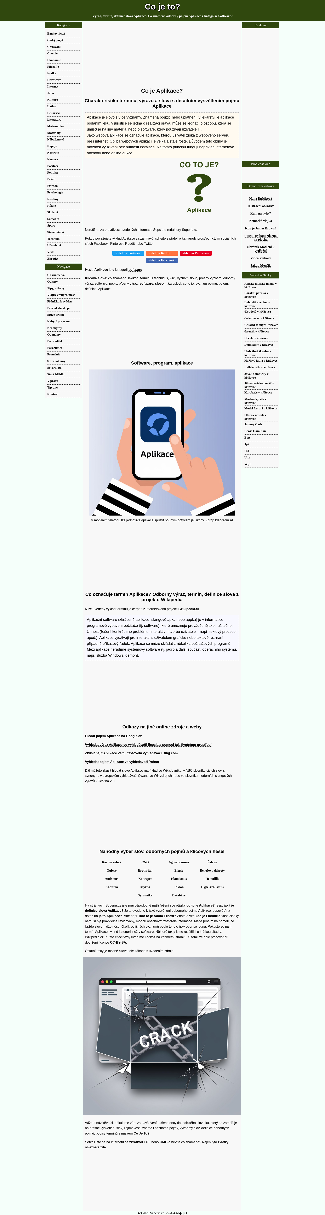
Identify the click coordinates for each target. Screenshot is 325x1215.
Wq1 (247, 464)
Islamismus (179, 878)
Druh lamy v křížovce (258, 344)
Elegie (179, 870)
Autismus (111, 878)
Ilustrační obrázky (260, 206)
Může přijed (55, 314)
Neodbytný (54, 328)
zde (103, 1147)
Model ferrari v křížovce (260, 408)
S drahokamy (56, 361)
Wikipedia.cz (189, 609)
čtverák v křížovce (256, 331)
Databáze (179, 895)
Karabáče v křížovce (258, 392)
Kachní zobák (111, 862)
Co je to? (162, 6)
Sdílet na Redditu (162, 253)
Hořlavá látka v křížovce (261, 360)
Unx (247, 457)
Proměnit (53, 354)
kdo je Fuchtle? (207, 916)
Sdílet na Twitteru (128, 253)
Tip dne (52, 387)
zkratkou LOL (139, 1142)
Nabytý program (58, 321)
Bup (247, 437)
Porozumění (55, 347)
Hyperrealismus (212, 887)
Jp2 (246, 444)
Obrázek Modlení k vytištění (260, 248)
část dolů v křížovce (257, 311)
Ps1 (246, 450)
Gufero (112, 870)
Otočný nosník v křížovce (255, 416)
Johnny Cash (253, 424)
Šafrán (212, 862)
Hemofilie (212, 878)
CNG (145, 862)
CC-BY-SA (118, 942)
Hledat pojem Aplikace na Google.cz (113, 736)
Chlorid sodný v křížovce (261, 324)
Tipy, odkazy (55, 288)
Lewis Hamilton (255, 431)
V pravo (52, 381)
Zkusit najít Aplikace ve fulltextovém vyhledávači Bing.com (131, 753)
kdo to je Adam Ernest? (157, 916)
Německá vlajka (260, 221)
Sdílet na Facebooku (162, 260)
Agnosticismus (179, 862)
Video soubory (260, 258)
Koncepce (145, 878)
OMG (163, 1142)
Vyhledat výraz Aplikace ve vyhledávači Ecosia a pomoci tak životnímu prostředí (148, 744)
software (135, 269)
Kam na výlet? (260, 213)
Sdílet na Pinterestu (196, 253)
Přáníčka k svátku (59, 301)
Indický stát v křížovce (259, 367)
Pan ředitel (54, 341)
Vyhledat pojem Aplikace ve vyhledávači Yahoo (122, 762)
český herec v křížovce (259, 318)
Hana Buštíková (260, 198)
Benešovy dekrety (212, 870)
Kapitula (111, 887)
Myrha (145, 887)
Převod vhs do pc (58, 308)
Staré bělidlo (55, 374)
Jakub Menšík (261, 265)
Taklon (179, 887)
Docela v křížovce (256, 338)
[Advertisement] (162, 55)
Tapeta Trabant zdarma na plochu (260, 237)
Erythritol (145, 870)
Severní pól (54, 367)
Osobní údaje (174, 1213)
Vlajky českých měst (61, 294)
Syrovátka (145, 895)
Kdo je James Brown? (260, 228)
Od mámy (54, 334)
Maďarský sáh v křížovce (255, 400)
